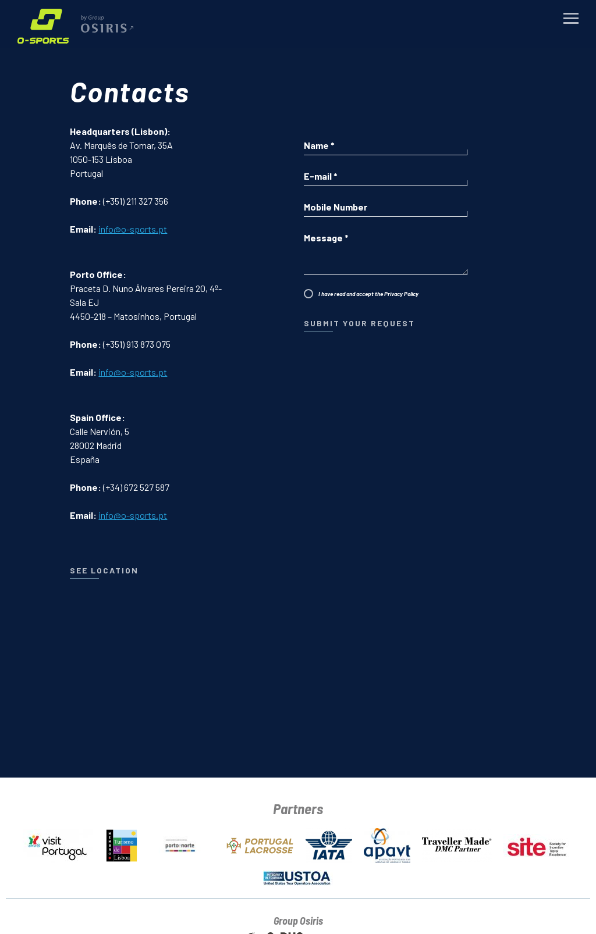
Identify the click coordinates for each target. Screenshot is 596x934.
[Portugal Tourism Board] (57, 843)
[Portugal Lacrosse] (259, 843)
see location (104, 570)
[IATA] (329, 843)
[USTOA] (298, 875)
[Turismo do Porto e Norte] (181, 843)
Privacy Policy (401, 293)
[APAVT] (387, 843)
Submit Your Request (359, 323)
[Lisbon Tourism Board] (121, 843)
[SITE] (538, 843)
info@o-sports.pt (132, 228)
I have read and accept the (368, 293)
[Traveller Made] (457, 843)
